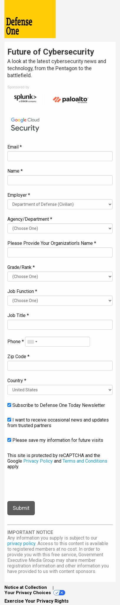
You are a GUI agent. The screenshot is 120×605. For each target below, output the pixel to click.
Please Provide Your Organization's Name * (51, 243)
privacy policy (21, 543)
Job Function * (22, 291)
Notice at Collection (25, 587)
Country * (16, 380)
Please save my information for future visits (55, 440)
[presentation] (52, 485)
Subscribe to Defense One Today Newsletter (56, 405)
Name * (15, 171)
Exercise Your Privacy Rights (36, 601)
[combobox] (32, 341)
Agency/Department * (29, 219)
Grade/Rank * (21, 267)
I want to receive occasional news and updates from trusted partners (58, 422)
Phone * (15, 341)
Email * (14, 147)
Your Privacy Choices (34, 592)
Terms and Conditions (85, 461)
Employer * (18, 195)
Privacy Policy (38, 461)
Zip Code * (18, 356)
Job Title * (18, 315)
